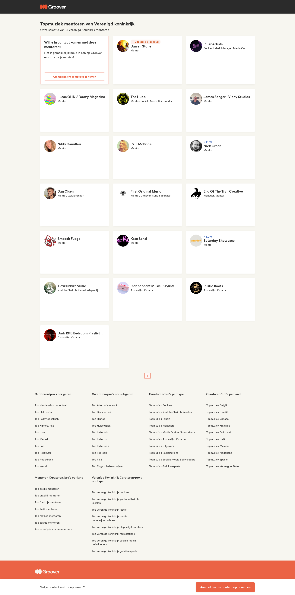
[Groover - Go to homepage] (63, 571)
